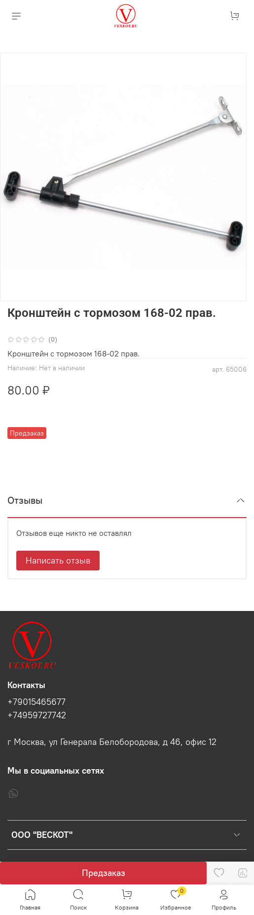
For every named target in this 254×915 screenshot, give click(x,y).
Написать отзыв (58, 560)
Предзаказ (103, 872)
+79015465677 (36, 702)
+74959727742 (36, 715)
